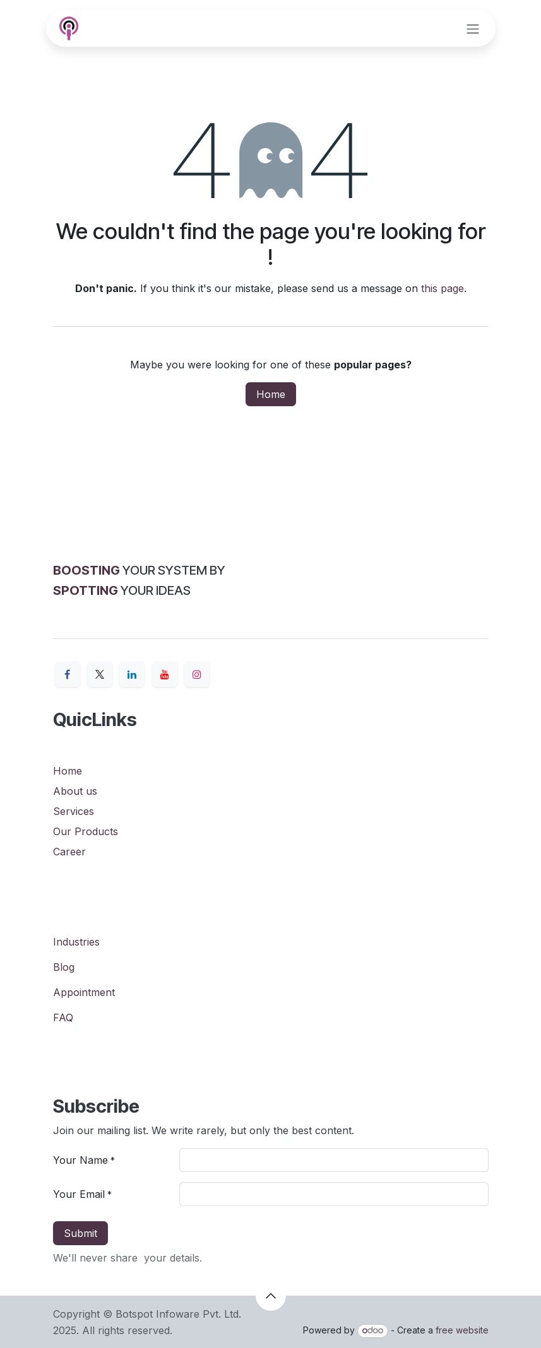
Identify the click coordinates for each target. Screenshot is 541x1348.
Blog (63, 967)
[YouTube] (164, 674)
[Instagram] (197, 674)
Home (270, 394)
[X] (99, 674)
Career (69, 851)
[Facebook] (67, 674)
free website (462, 1330)
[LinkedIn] (132, 674)
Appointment (84, 992)
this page (442, 288)
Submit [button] (80, 1233)
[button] (271, 1296)
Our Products (85, 831)
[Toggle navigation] (472, 28)
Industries (76, 941)
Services (73, 811)
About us (75, 791)
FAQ (63, 1017)
